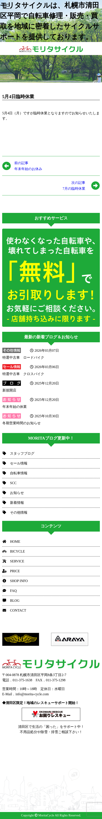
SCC (9, 483)
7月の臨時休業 (43, 185)
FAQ (9, 591)
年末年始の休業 (14, 407)
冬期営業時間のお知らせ (21, 423)
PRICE (11, 571)
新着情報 (13, 502)
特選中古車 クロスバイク (23, 374)
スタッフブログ (18, 453)
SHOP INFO (15, 581)
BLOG (11, 600)
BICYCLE (13, 551)
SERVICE (13, 561)
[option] (26, 639)
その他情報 (14, 512)
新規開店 (9, 390)
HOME (11, 541)
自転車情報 (14, 473)
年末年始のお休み (28, 165)
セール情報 (14, 463)
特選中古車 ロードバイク (23, 357)
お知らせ (13, 493)
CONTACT (14, 610)
